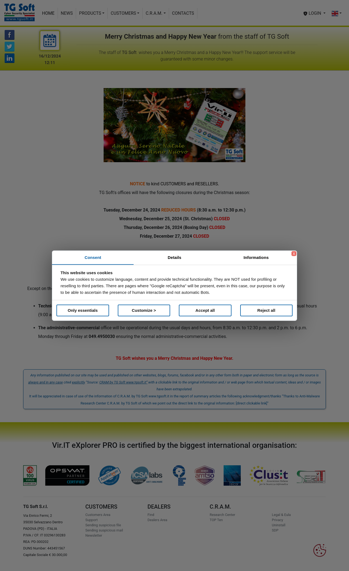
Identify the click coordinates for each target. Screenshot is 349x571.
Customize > (144, 310)
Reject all (266, 310)
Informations (256, 257)
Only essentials (83, 310)
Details (174, 257)
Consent (93, 257)
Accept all (205, 310)
